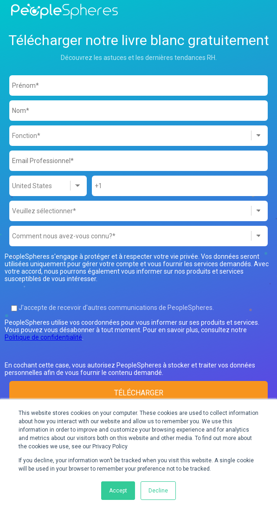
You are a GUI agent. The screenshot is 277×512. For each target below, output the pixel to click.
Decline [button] (158, 490)
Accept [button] (118, 490)
